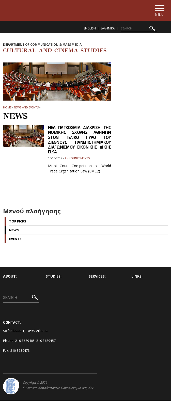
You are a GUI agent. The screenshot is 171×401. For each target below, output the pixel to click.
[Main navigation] (159, 11)
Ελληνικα (108, 28)
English (90, 28)
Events (15, 239)
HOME (7, 107)
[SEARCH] (139, 28)
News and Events (26, 107)
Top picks (17, 221)
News (14, 230)
